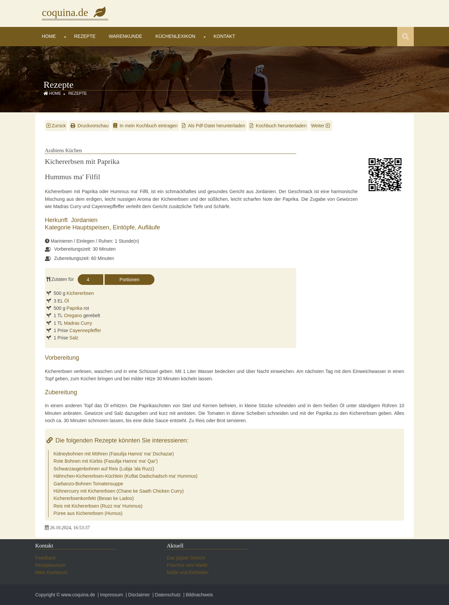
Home (49, 36)
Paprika (74, 308)
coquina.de (75, 12)
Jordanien (84, 220)
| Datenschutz (166, 594)
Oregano (73, 315)
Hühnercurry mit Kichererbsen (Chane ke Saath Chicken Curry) (118, 491)
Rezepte (85, 36)
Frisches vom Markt (187, 565)
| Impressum (109, 594)
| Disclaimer (137, 594)
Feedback (45, 557)
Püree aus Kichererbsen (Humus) (88, 513)
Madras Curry (78, 323)
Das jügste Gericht (186, 557)
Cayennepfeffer (85, 330)
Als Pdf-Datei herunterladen (213, 125)
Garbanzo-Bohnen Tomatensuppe (88, 483)
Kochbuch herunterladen (278, 125)
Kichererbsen (80, 293)
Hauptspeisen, (92, 227)
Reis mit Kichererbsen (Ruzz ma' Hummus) (97, 506)
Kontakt (224, 36)
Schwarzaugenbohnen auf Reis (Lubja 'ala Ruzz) (103, 468)
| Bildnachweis (197, 594)
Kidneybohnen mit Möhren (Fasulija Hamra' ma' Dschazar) (113, 453)
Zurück (56, 125)
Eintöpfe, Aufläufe (136, 227)
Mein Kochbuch (51, 572)
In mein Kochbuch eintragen (145, 125)
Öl (66, 300)
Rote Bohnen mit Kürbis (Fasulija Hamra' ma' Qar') (105, 461)
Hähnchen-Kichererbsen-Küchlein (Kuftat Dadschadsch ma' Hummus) (125, 476)
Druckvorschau (89, 125)
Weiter (321, 125)
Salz (73, 337)
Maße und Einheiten (187, 572)
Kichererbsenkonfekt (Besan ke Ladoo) (93, 498)
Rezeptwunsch (50, 565)
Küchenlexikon (175, 36)
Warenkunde (125, 36)
